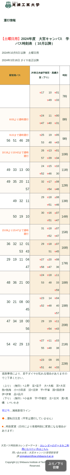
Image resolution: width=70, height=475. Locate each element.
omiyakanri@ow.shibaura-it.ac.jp (36, 456)
